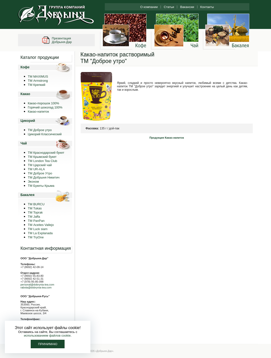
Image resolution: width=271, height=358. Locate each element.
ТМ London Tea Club (42, 161)
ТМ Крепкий (36, 85)
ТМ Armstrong (38, 80)
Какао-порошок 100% (43, 103)
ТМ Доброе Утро (40, 173)
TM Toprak (35, 212)
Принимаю (47, 344)
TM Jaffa (34, 216)
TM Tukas (35, 208)
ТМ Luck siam (38, 229)
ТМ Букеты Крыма (41, 186)
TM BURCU (36, 204)
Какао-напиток (38, 111)
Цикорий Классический (45, 134)
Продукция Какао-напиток (166, 137)
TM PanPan (36, 221)
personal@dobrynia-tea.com (37, 284)
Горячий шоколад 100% (45, 107)
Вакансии (187, 7)
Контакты (207, 7)
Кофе (24, 67)
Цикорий (27, 121)
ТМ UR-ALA (36, 169)
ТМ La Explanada (40, 233)
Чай (23, 143)
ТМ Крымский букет (42, 157)
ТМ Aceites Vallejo (41, 225)
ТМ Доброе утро (40, 130)
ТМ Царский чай (40, 165)
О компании (149, 7)
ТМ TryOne (36, 237)
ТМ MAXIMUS (38, 76)
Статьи (169, 7)
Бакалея (27, 195)
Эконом (33, 181)
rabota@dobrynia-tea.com (35, 287)
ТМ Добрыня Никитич (43, 177)
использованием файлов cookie (47, 335)
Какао (25, 94)
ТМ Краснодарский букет (46, 152)
